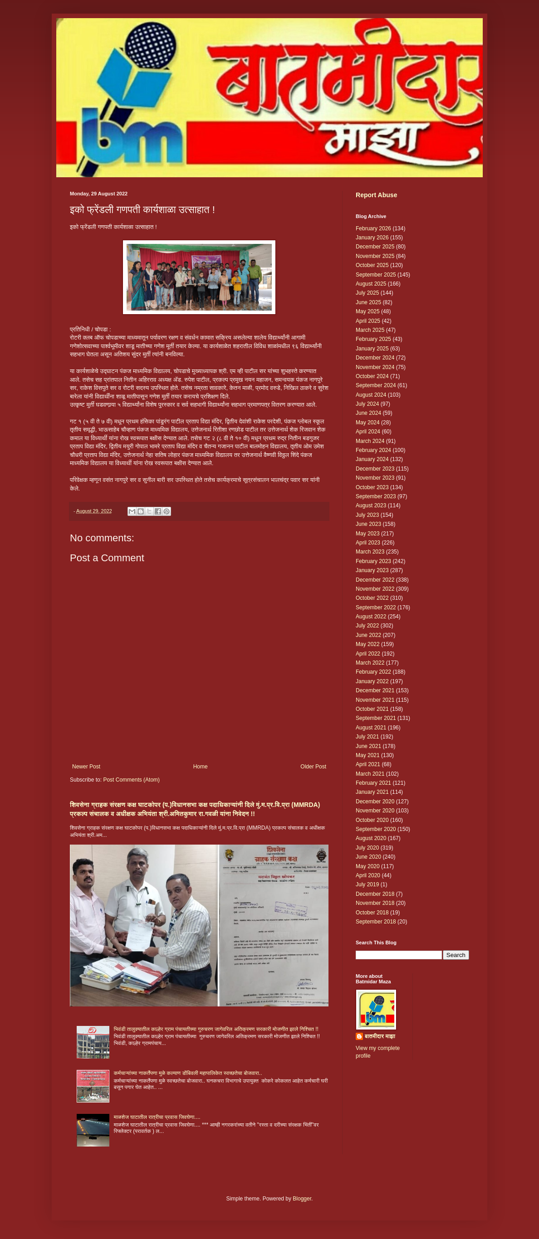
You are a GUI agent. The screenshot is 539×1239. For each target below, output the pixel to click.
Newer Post (86, 766)
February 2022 (373, 672)
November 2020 (375, 810)
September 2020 (376, 829)
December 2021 (375, 690)
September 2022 (376, 607)
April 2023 (368, 542)
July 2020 (367, 848)
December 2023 (375, 469)
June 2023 (368, 524)
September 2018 (376, 921)
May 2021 (368, 755)
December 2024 (375, 358)
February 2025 (373, 339)
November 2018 (375, 903)
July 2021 (367, 737)
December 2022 (375, 580)
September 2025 (376, 275)
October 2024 (372, 376)
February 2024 (373, 450)
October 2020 (372, 820)
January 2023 (372, 570)
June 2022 (368, 635)
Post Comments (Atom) (131, 780)
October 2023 (372, 487)
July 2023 (367, 515)
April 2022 (368, 654)
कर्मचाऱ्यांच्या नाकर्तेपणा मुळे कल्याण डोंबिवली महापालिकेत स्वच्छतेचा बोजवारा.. (188, 1073)
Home (200, 766)
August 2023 (371, 505)
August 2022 (371, 616)
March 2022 (370, 663)
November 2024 (375, 367)
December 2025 (375, 246)
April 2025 (368, 321)
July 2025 (367, 293)
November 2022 (375, 589)
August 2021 (371, 727)
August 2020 (371, 838)
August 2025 (371, 284)
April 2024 (368, 431)
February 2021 (373, 783)
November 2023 (375, 478)
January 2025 (372, 348)
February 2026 (373, 228)
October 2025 (372, 265)
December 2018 (375, 894)
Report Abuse (376, 195)
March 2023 (370, 552)
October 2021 (372, 709)
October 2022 (372, 598)
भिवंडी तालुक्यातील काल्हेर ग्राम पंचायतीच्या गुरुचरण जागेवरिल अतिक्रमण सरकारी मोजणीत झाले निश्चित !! (216, 1029)
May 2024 (368, 422)
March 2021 (370, 774)
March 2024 (370, 441)
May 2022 (368, 644)
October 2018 (372, 912)
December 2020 (375, 801)
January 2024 (372, 459)
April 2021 (368, 764)
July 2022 (367, 625)
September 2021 (376, 718)
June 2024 (368, 413)
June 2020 (368, 857)
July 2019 (367, 884)
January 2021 (372, 792)
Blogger (302, 1198)
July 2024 (367, 404)
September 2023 (376, 496)
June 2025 (368, 302)
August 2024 (371, 395)
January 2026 (372, 237)
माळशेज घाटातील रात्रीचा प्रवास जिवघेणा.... (157, 1117)
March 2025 (370, 330)
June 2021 (368, 746)
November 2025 (375, 256)
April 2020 (368, 875)
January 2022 (372, 681)
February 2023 (373, 561)
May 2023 (368, 533)
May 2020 (368, 866)
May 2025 (368, 311)
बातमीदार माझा (380, 1036)
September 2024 (376, 385)
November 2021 (375, 700)
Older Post (313, 766)
